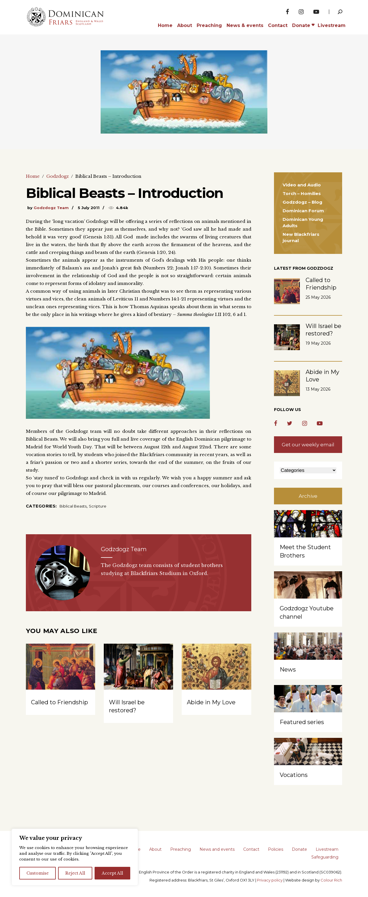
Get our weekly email (308, 444)
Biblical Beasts (73, 506)
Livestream (327, 849)
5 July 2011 (88, 207)
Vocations (294, 774)
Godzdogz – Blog (302, 202)
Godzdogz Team (51, 207)
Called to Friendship (59, 702)
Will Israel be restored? (323, 330)
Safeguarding (324, 857)
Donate (299, 849)
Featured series (302, 722)
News (288, 669)
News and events (217, 849)
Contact (251, 849)
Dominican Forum (303, 210)
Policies (275, 849)
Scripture (97, 506)
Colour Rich (331, 880)
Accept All (112, 873)
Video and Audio (302, 185)
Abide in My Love (211, 702)
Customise (37, 873)
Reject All (75, 873)
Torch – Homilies (302, 193)
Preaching (180, 849)
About (155, 849)
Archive (308, 496)
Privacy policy (270, 880)
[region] (75, 857)
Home (33, 176)
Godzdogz (57, 176)
